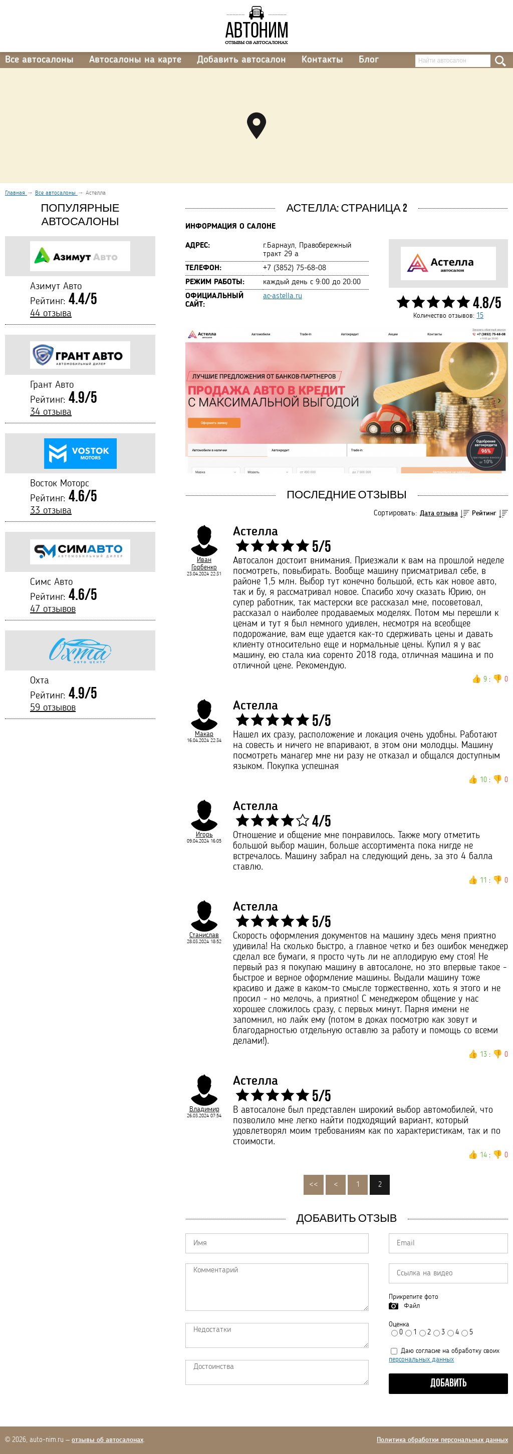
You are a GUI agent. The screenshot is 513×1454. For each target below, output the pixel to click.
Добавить (448, 1383)
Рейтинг (484, 513)
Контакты (322, 60)
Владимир (204, 1109)
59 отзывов (53, 708)
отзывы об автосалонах (107, 1439)
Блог (369, 60)
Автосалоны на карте (135, 60)
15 (479, 315)
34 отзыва (51, 412)
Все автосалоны (39, 60)
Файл (412, 1305)
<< (313, 1184)
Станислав (204, 935)
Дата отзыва (439, 513)
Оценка (399, 1324)
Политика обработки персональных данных (442, 1439)
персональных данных (421, 1359)
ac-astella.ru (282, 296)
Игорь (204, 834)
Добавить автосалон (241, 60)
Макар (204, 734)
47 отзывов (53, 609)
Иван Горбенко (204, 563)
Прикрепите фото (413, 1296)
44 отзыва (51, 314)
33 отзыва (51, 511)
